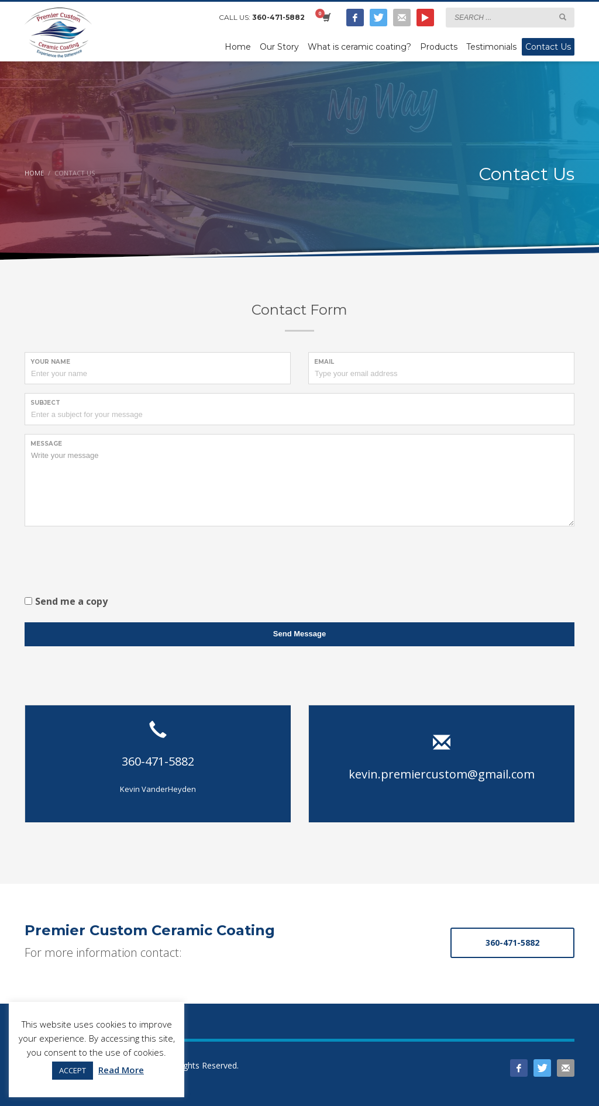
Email (324, 362)
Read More (121, 1070)
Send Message (299, 633)
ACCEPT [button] (72, 1070)
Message (46, 443)
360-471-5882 (278, 17)
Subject (45, 402)
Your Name (50, 362)
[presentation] (113, 558)
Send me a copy (71, 601)
